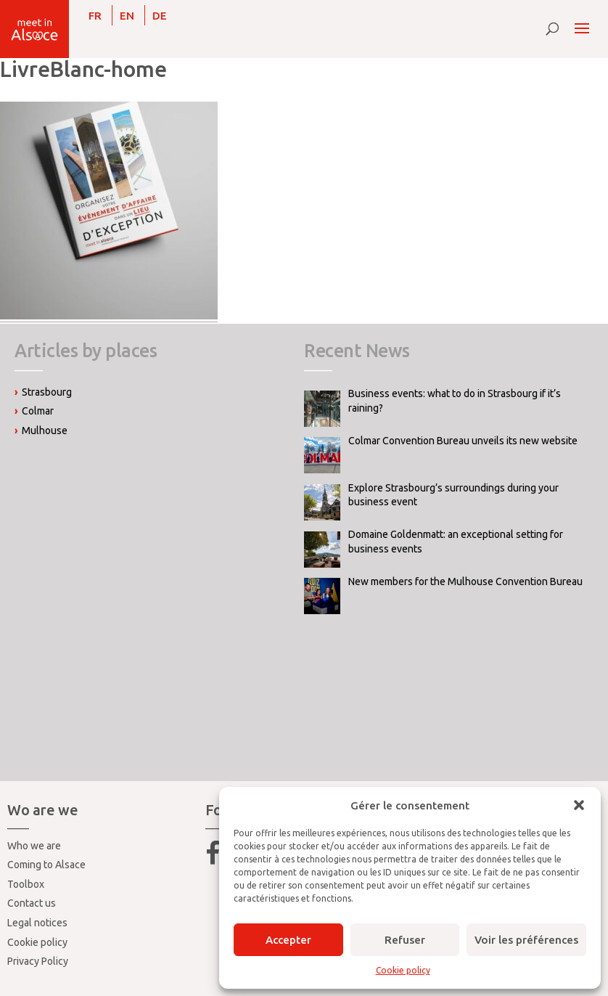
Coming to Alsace (46, 864)
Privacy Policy (37, 961)
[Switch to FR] (95, 15)
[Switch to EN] (126, 15)
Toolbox (25, 884)
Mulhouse (44, 430)
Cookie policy (403, 970)
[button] (579, 805)
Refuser (405, 940)
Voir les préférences (526, 940)
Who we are (34, 846)
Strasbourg (47, 392)
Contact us (31, 903)
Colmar (38, 411)
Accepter (288, 940)
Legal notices (37, 922)
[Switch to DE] (159, 15)
